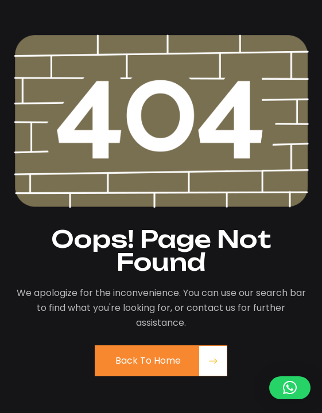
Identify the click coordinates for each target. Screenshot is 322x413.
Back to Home (148, 360)
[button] (290, 387)
